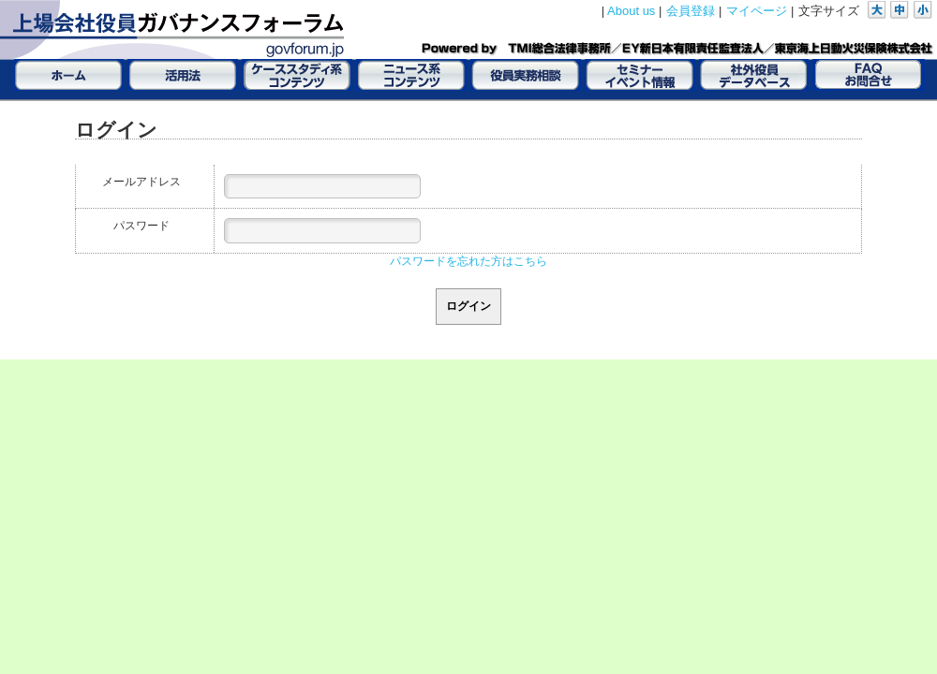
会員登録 (690, 11)
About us (631, 11)
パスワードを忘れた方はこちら (468, 261)
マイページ (756, 11)
